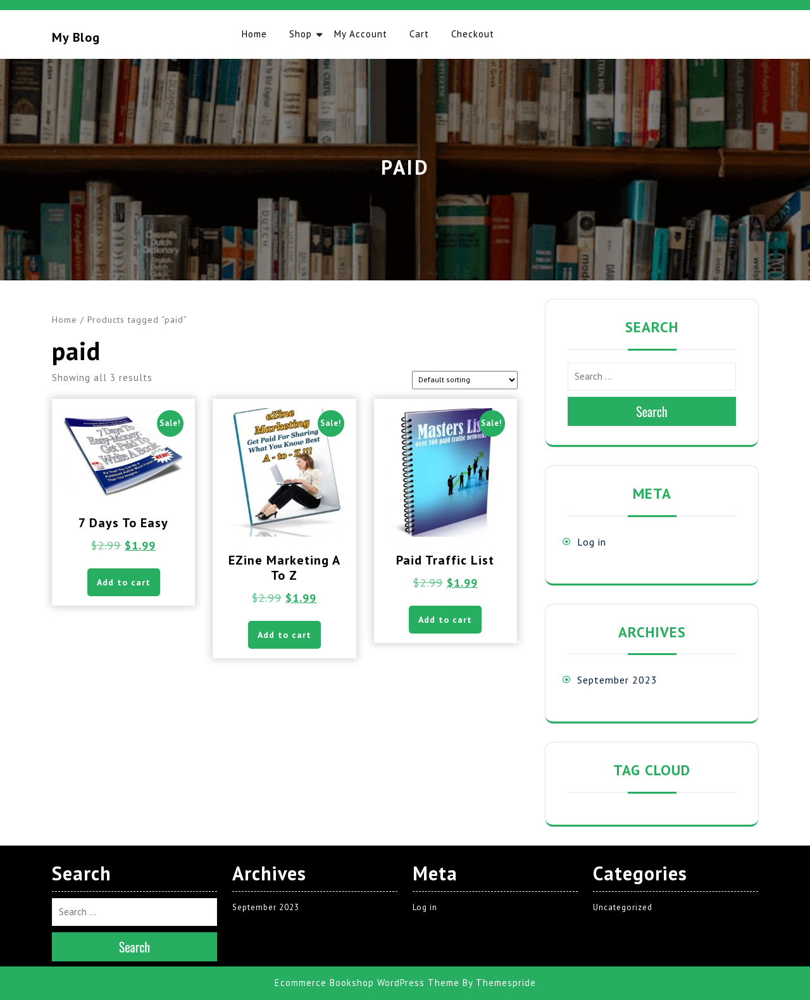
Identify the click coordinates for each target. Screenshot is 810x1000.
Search (652, 411)
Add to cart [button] (124, 582)
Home (254, 34)
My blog (76, 37)
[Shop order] (465, 380)
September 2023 (617, 679)
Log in (591, 541)
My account (360, 34)
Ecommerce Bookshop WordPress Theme (367, 983)
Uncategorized (622, 907)
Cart (419, 34)
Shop (300, 34)
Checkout (472, 34)
